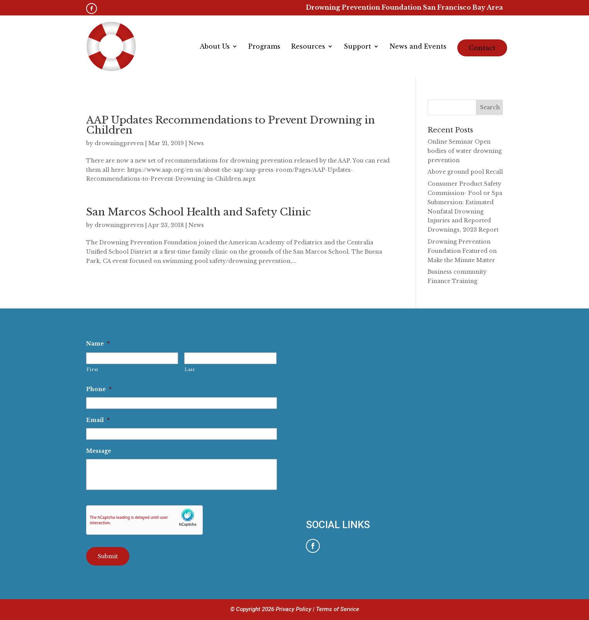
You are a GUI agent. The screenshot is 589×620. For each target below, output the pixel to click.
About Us (215, 47)
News (196, 143)
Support (357, 47)
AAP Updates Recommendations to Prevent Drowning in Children (230, 125)
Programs (264, 47)
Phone (99, 389)
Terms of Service (337, 609)
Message (98, 450)
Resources (308, 47)
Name (98, 343)
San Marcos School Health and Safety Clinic (198, 212)
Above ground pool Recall (465, 171)
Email (98, 420)
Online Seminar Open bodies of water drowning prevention (465, 151)
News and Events (418, 47)
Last (190, 369)
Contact (482, 48)
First (92, 369)
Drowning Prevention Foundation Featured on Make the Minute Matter (462, 251)
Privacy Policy (294, 609)
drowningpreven (119, 143)
